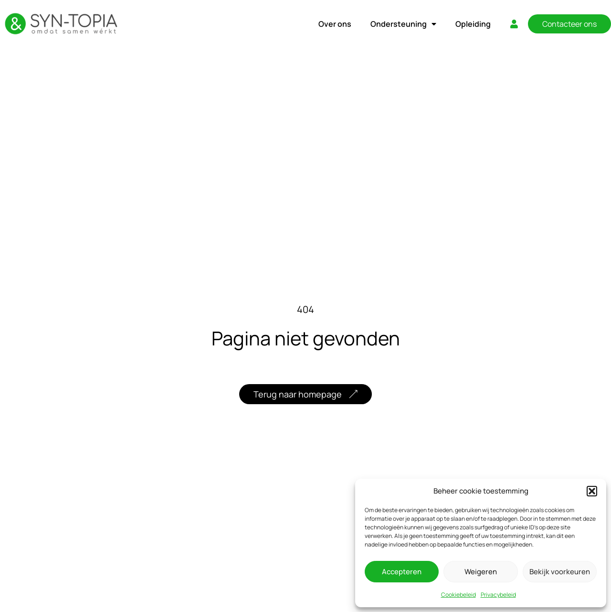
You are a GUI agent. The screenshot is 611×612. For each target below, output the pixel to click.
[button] (592, 491)
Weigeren (480, 572)
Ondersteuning (403, 23)
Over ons (334, 24)
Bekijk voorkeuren (559, 572)
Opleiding (473, 24)
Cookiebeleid (458, 595)
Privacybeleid (498, 595)
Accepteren (401, 572)
